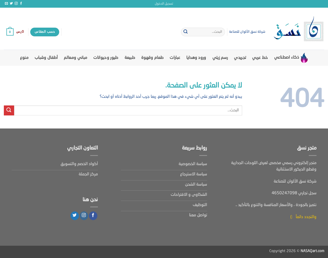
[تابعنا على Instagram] (16, 3)
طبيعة (130, 58)
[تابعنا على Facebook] (21, 3)
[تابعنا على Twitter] (11, 3)
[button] (164, 4)
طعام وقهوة (152, 58)
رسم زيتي (220, 58)
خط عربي (260, 58)
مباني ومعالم (75, 58)
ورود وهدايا (196, 58)
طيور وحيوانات (105, 58)
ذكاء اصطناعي (291, 57)
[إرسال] (185, 32)
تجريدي (240, 58)
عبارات (175, 58)
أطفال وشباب (46, 58)
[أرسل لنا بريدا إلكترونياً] (6, 3)
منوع (24, 58)
